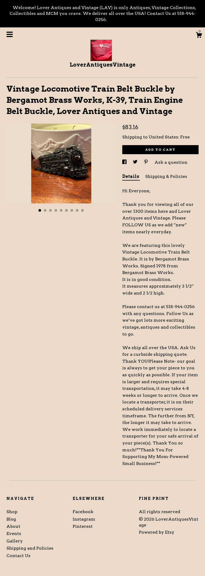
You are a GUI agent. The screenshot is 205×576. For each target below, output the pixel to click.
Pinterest (83, 526)
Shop (11, 511)
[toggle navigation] (9, 34)
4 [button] (55, 210)
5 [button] (61, 210)
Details (131, 176)
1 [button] (39, 210)
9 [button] (82, 210)
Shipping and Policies (29, 548)
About (13, 526)
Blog (11, 519)
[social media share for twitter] (136, 162)
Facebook (83, 511)
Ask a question (171, 162)
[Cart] (199, 36)
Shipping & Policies (166, 176)
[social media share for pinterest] (146, 162)
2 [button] (45, 210)
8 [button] (77, 210)
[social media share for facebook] (125, 162)
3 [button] (50, 210)
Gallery (14, 541)
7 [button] (71, 210)
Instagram (84, 519)
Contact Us (18, 555)
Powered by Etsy (156, 532)
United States (163, 137)
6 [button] (66, 210)
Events (13, 533)
